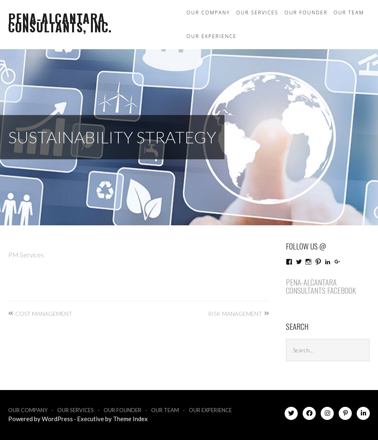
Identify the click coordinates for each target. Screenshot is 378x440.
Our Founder (306, 12)
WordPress (57, 418)
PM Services (26, 255)
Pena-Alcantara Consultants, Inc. (60, 22)
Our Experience (212, 36)
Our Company (208, 12)
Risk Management (235, 313)
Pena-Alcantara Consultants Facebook (321, 286)
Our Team (349, 12)
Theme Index (130, 418)
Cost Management (43, 313)
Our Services (257, 12)
